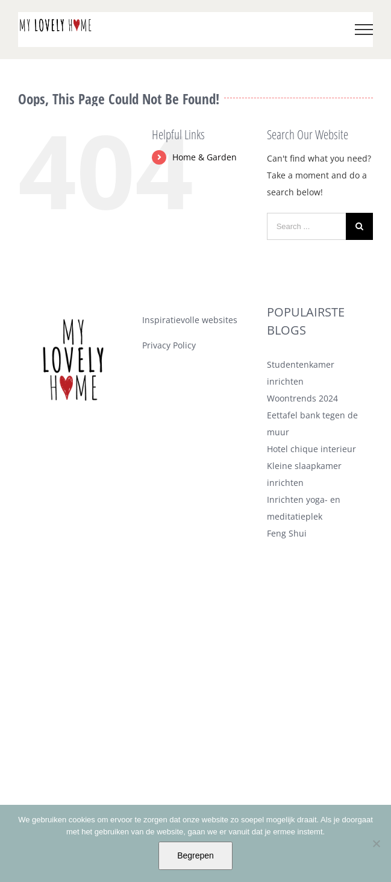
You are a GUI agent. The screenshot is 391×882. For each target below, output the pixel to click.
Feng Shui (287, 533)
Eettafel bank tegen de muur (312, 423)
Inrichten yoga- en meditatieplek (303, 508)
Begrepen (195, 855)
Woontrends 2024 (302, 398)
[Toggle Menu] (364, 29)
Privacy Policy (169, 345)
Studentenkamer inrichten (300, 373)
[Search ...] (306, 226)
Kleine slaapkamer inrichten (304, 474)
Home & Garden (204, 157)
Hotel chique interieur (311, 449)
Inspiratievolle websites (189, 320)
